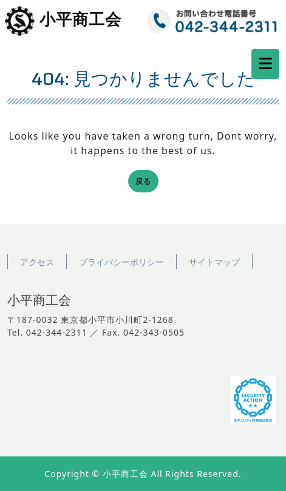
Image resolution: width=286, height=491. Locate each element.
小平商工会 (80, 20)
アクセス (37, 262)
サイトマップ (214, 262)
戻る (146, 182)
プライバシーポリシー (121, 262)
